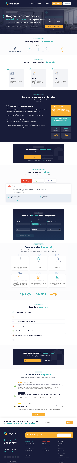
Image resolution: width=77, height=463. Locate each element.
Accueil (7, 9)
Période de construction (52, 221)
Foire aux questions (61, 446)
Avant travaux (27, 455)
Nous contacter (57, 3)
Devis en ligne (60, 443)
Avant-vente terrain (28, 453)
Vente (35, 224)
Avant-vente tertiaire (29, 446)
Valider (69, 422)
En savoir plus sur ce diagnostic (14, 200)
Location (42, 224)
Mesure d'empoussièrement (46, 452)
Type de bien (19, 221)
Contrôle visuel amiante (46, 453)
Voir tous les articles (38, 414)
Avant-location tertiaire (29, 448)
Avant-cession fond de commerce (31, 452)
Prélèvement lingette (45, 450)
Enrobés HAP (44, 448)
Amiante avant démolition (46, 446)
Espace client (66, 3)
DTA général (44, 443)
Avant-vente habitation (29, 443)
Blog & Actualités (61, 450)
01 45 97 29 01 (47, 157)
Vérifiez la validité (61, 448)
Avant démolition (28, 457)
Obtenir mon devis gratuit (54, 26)
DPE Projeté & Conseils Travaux (63, 452)
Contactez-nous (61, 460)
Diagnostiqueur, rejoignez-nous (63, 457)
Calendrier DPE (60, 455)
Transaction (34, 221)
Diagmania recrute (61, 458)
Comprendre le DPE (61, 453)
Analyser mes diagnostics (24, 235)
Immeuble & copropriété (29, 458)
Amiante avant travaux (46, 445)
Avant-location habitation (29, 445)
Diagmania (47, 3)
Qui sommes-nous (61, 445)
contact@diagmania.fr (11, 449)
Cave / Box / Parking (29, 450)
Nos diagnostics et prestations (36, 3)
